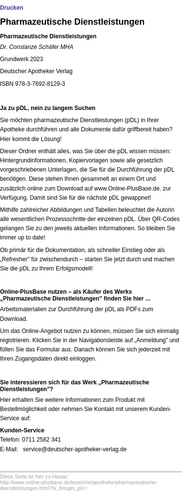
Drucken (11, 7)
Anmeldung (151, 340)
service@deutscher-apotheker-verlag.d (73, 449)
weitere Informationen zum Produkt (90, 399)
